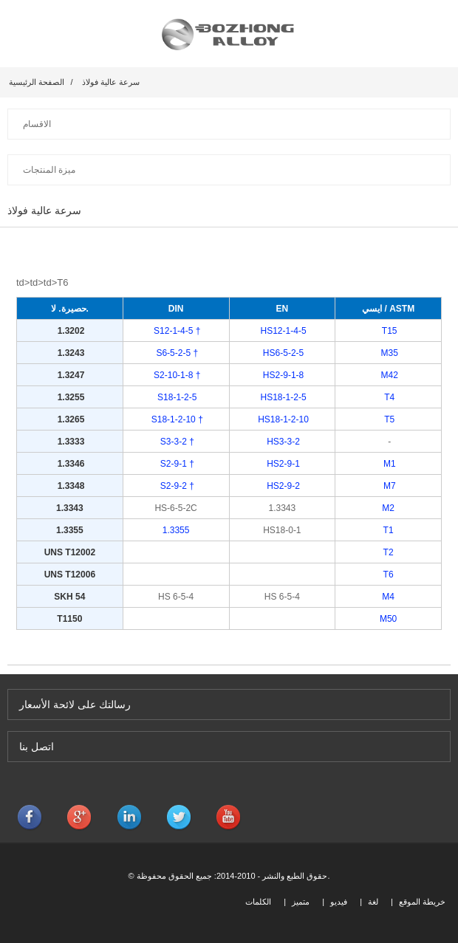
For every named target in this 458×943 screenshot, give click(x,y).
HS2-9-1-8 (282, 375)
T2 (388, 552)
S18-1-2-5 (176, 397)
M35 (388, 353)
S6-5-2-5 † (176, 353)
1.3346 (71, 464)
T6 (388, 574)
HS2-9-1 (283, 464)
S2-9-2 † (177, 486)
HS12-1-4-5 (282, 331)
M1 (389, 464)
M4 (388, 596)
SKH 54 (69, 596)
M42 (388, 375)
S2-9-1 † (177, 464)
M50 (388, 619)
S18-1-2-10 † (175, 419)
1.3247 (69, 375)
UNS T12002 (69, 552)
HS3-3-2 (283, 441)
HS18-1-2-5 (282, 397)
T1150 (69, 619)
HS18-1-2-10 (282, 419)
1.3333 (71, 441)
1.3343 (69, 508)
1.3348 (71, 486)
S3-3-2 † (177, 441)
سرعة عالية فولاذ (111, 82)
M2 (388, 508)
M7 (389, 486)
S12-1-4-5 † (176, 331)
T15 (388, 331)
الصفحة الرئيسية (36, 82)
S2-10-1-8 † (176, 375)
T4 (388, 397)
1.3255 (69, 397)
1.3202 (69, 331)
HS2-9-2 (283, 486)
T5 (388, 419)
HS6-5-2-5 (282, 353)
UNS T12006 (69, 574)
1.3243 (69, 353)
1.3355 (69, 530)
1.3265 (69, 419)
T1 (388, 530)
